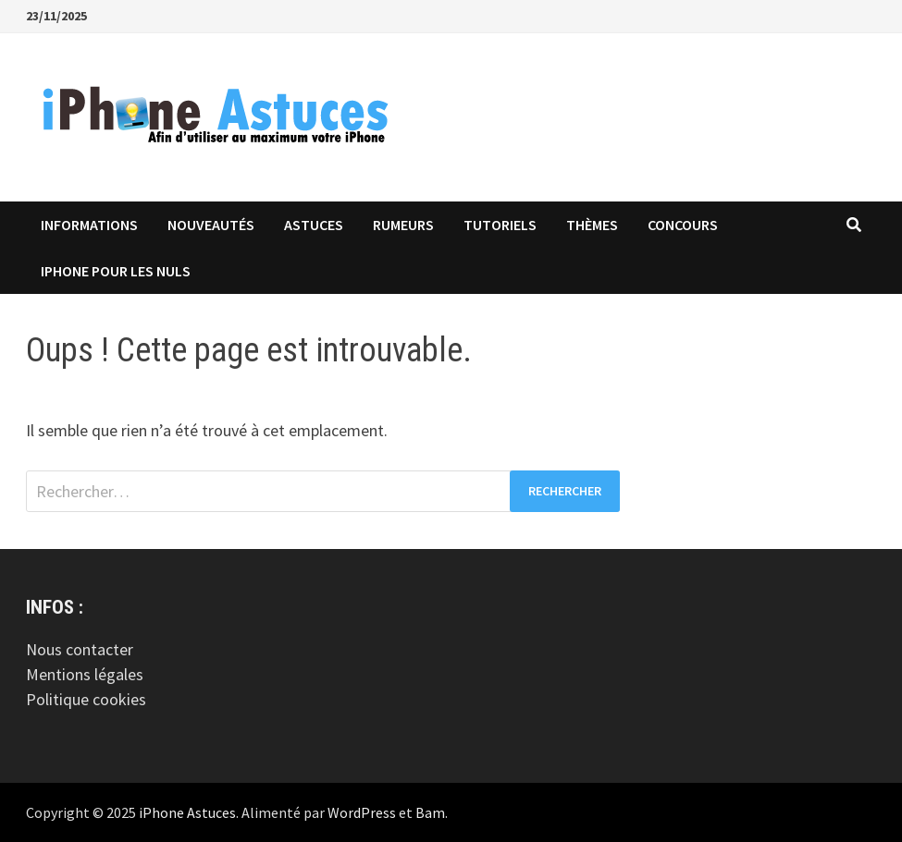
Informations (89, 224)
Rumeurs (403, 224)
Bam (430, 812)
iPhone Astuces (187, 812)
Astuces (313, 224)
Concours (683, 224)
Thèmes (592, 224)
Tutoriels (500, 224)
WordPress (361, 812)
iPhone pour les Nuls (116, 271)
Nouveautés (210, 224)
